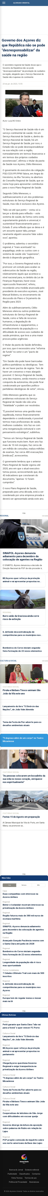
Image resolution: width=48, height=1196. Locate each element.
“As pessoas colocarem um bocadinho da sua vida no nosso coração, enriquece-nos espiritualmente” (24, 779)
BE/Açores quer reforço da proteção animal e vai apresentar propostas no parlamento (21, 581)
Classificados (24, 1174)
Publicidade (12, 1174)
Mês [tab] (38, 885)
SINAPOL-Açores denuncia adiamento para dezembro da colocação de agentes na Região (22, 556)
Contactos (36, 1174)
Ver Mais (45, 516)
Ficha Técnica (17, 1178)
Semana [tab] (24, 885)
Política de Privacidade (18, 1182)
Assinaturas (34, 1182)
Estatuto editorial (32, 1170)
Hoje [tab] (9, 885)
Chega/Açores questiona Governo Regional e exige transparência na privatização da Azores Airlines (20, 1066)
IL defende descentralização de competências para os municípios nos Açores (22, 635)
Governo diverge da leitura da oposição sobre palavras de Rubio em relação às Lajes (22, 1128)
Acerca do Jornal (16, 1170)
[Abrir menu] (4, 3)
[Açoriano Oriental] (24, 1164)
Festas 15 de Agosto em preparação (21, 817)
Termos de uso (31, 1178)
